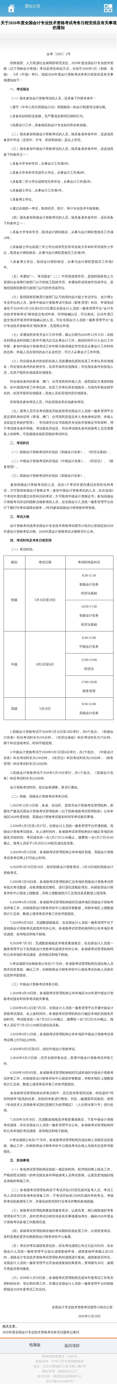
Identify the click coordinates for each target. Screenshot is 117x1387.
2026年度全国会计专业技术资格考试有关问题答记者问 (40, 1332)
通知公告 (33, 6)
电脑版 (35, 1345)
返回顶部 (72, 1346)
